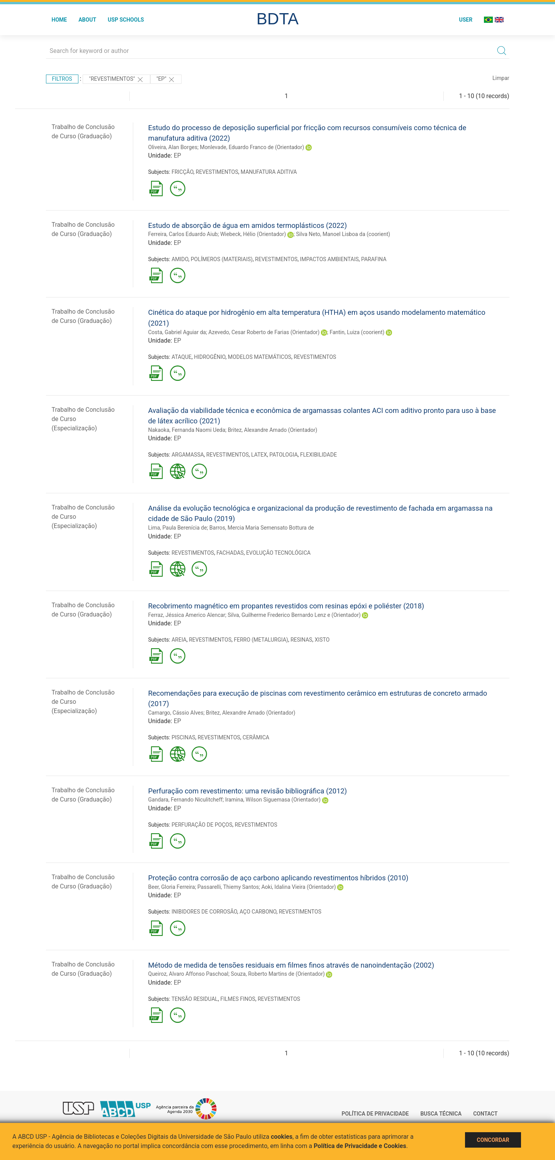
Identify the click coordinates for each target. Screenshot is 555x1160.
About (87, 20)
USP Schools (126, 20)
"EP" (165, 79)
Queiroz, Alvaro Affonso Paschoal (188, 974)
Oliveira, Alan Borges (172, 147)
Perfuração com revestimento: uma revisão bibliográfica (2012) (247, 791)
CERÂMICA (256, 737)
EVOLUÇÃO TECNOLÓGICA (278, 553)
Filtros (62, 79)
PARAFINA (374, 259)
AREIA (179, 640)
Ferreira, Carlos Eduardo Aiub (183, 234)
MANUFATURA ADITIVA (269, 172)
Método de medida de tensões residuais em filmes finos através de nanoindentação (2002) (291, 965)
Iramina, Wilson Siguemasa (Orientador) (273, 800)
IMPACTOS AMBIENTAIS (329, 259)
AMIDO (179, 259)
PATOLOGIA (284, 455)
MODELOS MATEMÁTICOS (259, 357)
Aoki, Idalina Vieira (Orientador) (298, 887)
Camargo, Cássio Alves (176, 713)
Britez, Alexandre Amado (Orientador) (272, 430)
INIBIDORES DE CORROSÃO (204, 912)
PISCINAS (183, 737)
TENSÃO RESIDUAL (194, 999)
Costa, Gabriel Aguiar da (177, 332)
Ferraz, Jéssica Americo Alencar (187, 615)
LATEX (259, 455)
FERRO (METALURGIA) (261, 640)
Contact (485, 1114)
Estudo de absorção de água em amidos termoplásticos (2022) (247, 225)
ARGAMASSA (187, 455)
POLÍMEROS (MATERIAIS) (222, 259)
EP (177, 155)
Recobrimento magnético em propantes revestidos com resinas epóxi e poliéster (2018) (286, 606)
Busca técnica (441, 1114)
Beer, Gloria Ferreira (171, 887)
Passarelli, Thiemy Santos (228, 887)
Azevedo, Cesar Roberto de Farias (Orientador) (264, 332)
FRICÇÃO (182, 172)
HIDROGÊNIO (209, 357)
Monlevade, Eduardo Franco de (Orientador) (252, 147)
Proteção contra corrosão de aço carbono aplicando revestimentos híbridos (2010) (278, 878)
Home (59, 20)
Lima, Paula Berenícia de (177, 528)
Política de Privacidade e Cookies (360, 1146)
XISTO (322, 640)
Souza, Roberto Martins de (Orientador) (278, 974)
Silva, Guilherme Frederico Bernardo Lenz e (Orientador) (294, 615)
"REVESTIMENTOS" (116, 79)
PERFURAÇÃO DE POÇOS (201, 825)
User (465, 20)
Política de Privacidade (375, 1114)
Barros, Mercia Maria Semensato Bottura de (261, 528)
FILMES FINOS (237, 999)
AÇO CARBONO (257, 912)
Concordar (493, 1140)
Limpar (500, 78)
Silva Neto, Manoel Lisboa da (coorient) (343, 234)
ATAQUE (181, 357)
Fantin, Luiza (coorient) (356, 332)
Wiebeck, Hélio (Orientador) (253, 234)
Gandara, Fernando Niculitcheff (185, 800)
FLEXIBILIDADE (318, 455)
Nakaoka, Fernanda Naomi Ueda (187, 430)
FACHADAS (229, 553)
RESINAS (301, 640)
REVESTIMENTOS (217, 172)
